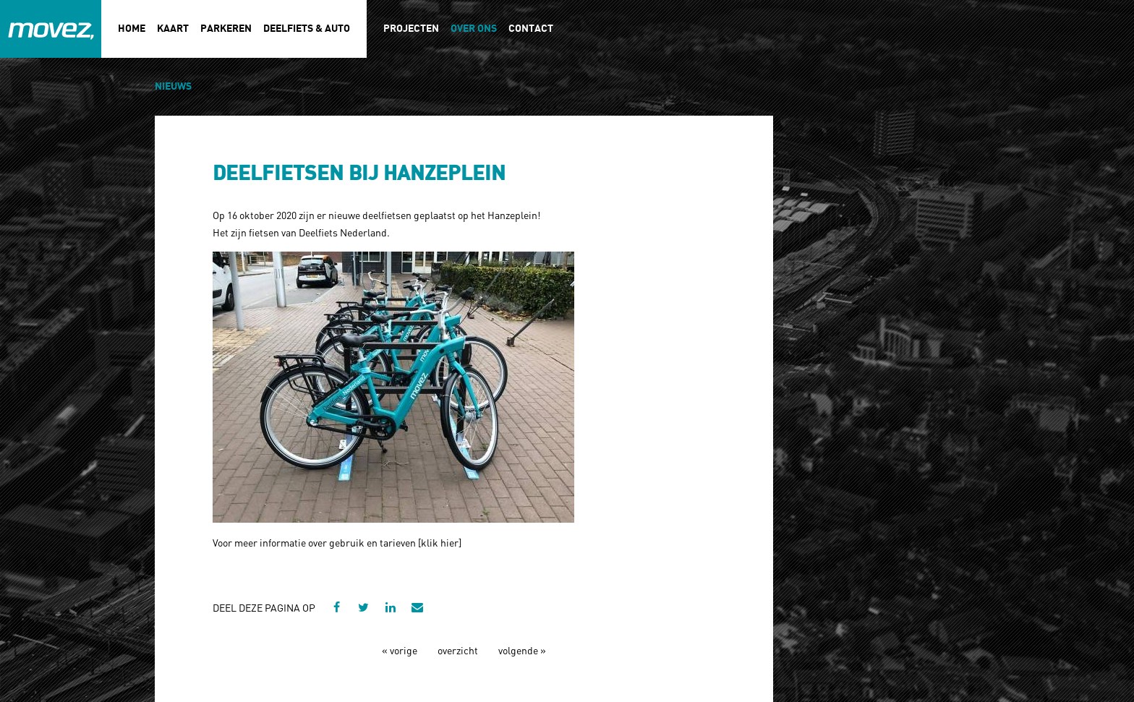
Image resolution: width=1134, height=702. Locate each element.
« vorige (399, 649)
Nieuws (173, 86)
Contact (530, 28)
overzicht (458, 649)
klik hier (440, 542)
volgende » (522, 649)
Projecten (411, 28)
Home (131, 28)
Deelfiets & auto (306, 28)
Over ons (474, 28)
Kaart (173, 28)
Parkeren (226, 28)
